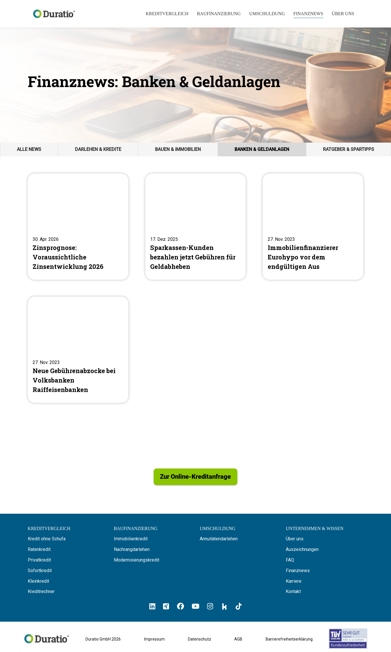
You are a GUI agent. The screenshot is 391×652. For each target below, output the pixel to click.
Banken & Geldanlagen (262, 149)
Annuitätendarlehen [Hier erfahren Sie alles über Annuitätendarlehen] (219, 542)
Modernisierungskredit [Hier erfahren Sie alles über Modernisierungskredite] (136, 563)
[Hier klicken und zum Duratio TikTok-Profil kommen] (239, 609)
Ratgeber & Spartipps (348, 149)
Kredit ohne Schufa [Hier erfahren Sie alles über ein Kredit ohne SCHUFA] (47, 542)
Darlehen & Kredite (98, 149)
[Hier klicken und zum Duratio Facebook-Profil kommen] (180, 609)
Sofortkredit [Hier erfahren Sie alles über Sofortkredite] (40, 573)
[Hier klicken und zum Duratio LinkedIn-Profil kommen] (152, 609)
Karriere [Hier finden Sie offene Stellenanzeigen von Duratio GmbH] (293, 584)
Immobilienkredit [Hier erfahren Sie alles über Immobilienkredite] (131, 542)
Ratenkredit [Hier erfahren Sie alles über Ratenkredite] (39, 552)
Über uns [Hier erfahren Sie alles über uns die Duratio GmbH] (294, 542)
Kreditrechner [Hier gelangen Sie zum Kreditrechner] (41, 594)
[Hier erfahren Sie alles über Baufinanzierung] (136, 531)
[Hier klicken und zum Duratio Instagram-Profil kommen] (210, 609)
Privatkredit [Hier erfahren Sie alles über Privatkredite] (39, 563)
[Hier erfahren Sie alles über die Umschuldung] (217, 531)
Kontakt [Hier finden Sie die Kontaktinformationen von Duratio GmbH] (293, 594)
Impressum (154, 642)
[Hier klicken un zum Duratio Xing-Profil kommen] (166, 609)
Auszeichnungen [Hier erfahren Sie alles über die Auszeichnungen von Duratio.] (302, 552)
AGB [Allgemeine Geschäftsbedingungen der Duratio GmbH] (238, 642)
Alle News (29, 149)
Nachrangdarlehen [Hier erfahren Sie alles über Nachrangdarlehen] (132, 552)
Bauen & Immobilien (178, 149)
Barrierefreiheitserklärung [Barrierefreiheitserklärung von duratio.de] (289, 642)
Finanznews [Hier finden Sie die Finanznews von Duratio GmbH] (298, 573)
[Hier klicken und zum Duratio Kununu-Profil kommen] (224, 609)
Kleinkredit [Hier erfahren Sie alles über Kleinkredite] (38, 584)
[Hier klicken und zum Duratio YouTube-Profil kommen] (195, 609)
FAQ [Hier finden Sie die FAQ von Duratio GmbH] (290, 563)
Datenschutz (199, 642)
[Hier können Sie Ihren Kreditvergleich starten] (49, 531)
